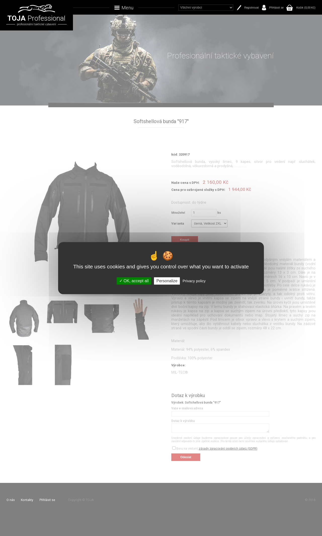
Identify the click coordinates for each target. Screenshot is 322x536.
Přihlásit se (276, 7)
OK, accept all (134, 281)
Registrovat (251, 7)
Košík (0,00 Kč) (305, 7)
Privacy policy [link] (194, 281)
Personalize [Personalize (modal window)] (167, 281)
